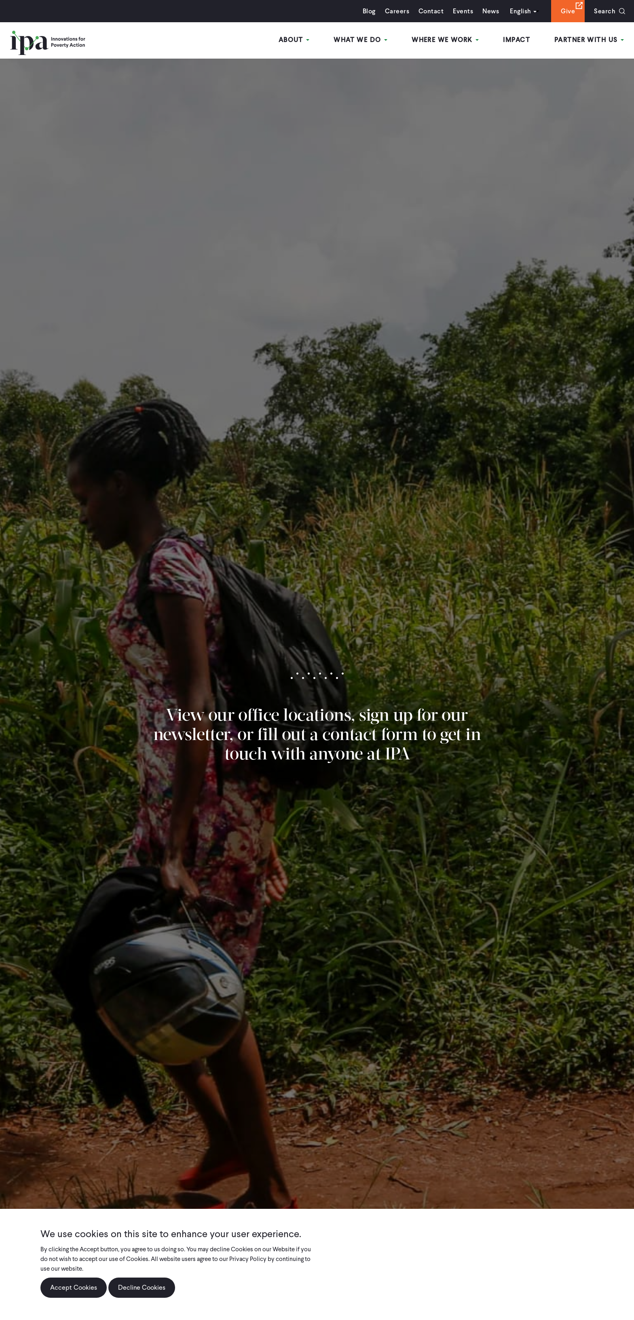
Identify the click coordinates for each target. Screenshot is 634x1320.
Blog (369, 11)
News (490, 11)
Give (568, 11)
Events (463, 11)
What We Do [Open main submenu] (360, 40)
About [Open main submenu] (294, 40)
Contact (431, 11)
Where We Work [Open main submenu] (445, 40)
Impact (516, 40)
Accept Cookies (73, 1287)
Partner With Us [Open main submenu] (589, 40)
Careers (397, 11)
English (520, 11)
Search (604, 11)
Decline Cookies (141, 1287)
